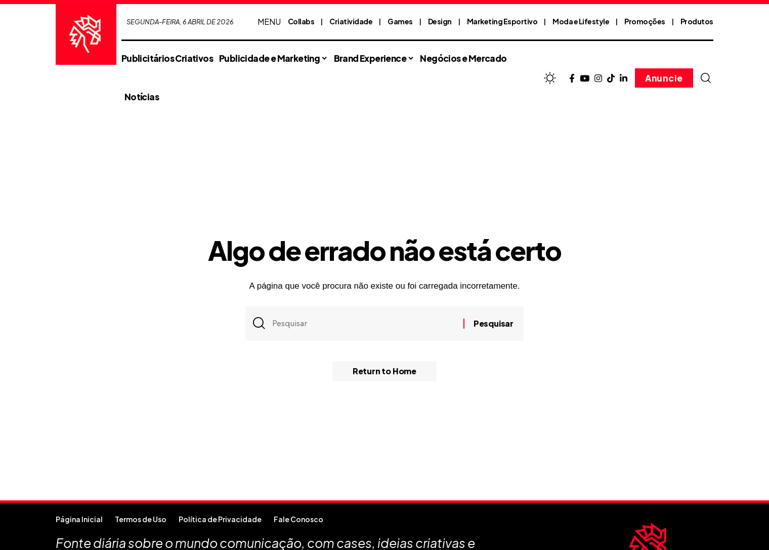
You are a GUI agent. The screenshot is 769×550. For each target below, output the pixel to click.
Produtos (696, 21)
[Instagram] (598, 78)
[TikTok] (611, 78)
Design (440, 21)
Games (400, 21)
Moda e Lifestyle (580, 21)
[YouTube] (584, 78)
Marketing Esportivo (502, 21)
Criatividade (350, 21)
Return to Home (384, 371)
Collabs (301, 21)
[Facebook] (572, 78)
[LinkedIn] (623, 78)
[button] (706, 78)
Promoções (644, 21)
